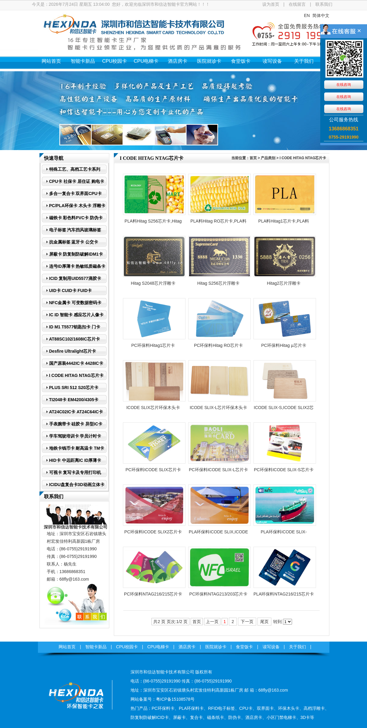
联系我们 (323, 4)
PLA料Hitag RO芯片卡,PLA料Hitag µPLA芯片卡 (218, 223)
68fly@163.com (74, 579)
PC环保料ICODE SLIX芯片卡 (153, 469)
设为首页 (270, 4)
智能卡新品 (83, 61)
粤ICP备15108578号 (175, 699)
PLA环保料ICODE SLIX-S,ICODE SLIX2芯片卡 (284, 533)
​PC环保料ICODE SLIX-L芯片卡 (218, 469)
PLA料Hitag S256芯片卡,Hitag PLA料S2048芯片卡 (153, 223)
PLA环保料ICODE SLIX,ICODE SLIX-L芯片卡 (218, 533)
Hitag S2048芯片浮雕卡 (153, 283)
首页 (253, 158)
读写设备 (272, 61)
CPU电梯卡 (146, 61)
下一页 (247, 621)
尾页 (264, 621)
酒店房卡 (177, 61)
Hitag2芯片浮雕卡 (283, 283)
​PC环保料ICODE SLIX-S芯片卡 (283, 469)
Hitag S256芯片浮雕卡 (218, 283)
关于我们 (304, 61)
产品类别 (268, 158)
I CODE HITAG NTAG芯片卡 (303, 158)
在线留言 (297, 4)
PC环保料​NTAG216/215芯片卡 (153, 594)
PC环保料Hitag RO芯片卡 (218, 345)
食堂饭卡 (240, 61)
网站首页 (51, 61)
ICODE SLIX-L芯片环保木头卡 (218, 407)
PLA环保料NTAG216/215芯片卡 (283, 594)
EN (307, 15)
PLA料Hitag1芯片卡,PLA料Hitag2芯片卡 (283, 223)
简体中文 (320, 15)
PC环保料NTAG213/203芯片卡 (218, 594)
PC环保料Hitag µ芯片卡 (283, 345)
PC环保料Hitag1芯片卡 (153, 345)
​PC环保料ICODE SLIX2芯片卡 (153, 531)
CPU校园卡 (114, 61)
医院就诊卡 (209, 61)
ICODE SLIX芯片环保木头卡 (153, 407)
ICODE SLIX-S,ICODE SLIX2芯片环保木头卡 (284, 409)
